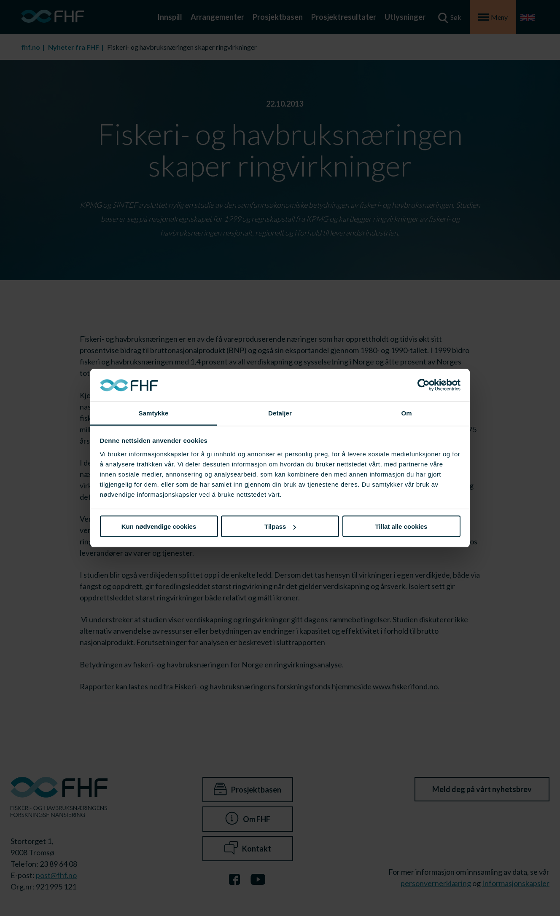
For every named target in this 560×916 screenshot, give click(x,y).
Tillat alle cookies (401, 526)
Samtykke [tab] (154, 412)
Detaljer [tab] (280, 412)
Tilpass (280, 526)
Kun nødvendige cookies (159, 526)
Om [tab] (406, 412)
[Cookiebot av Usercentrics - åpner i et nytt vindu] (423, 385)
